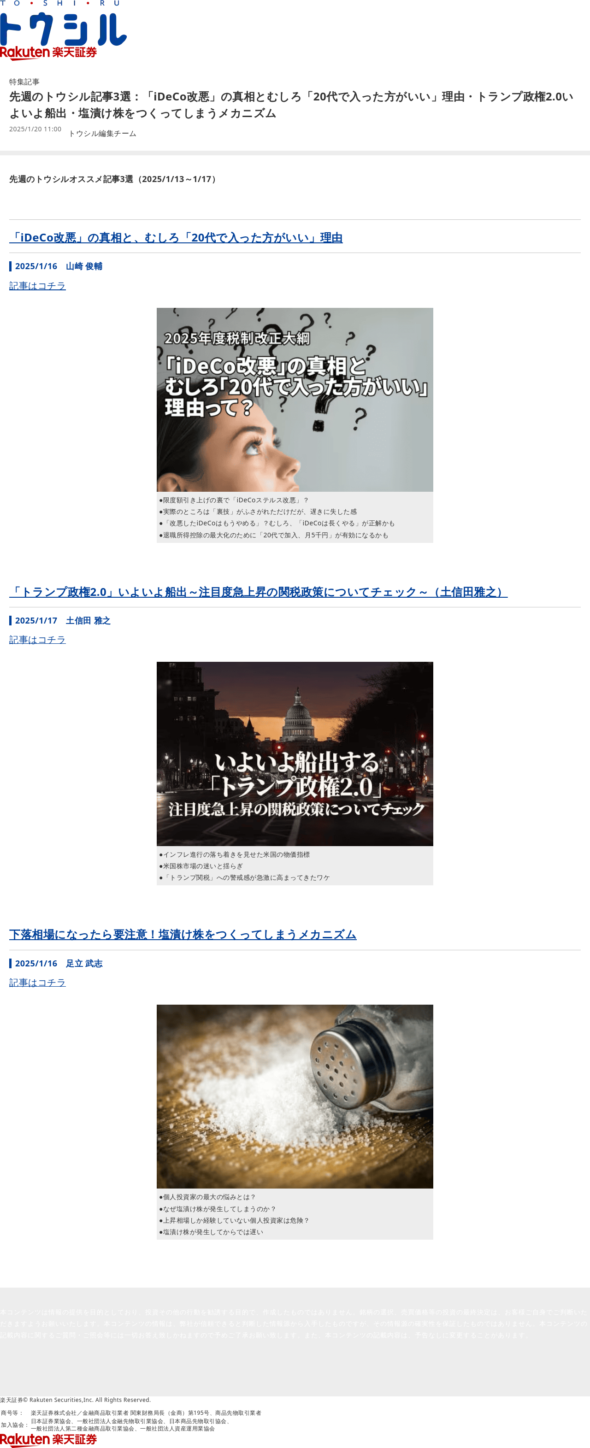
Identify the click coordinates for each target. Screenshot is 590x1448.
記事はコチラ (37, 285)
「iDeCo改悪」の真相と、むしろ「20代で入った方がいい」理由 (176, 237)
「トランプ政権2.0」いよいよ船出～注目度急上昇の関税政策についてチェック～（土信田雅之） (258, 591)
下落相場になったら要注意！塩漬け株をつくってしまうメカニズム (183, 934)
